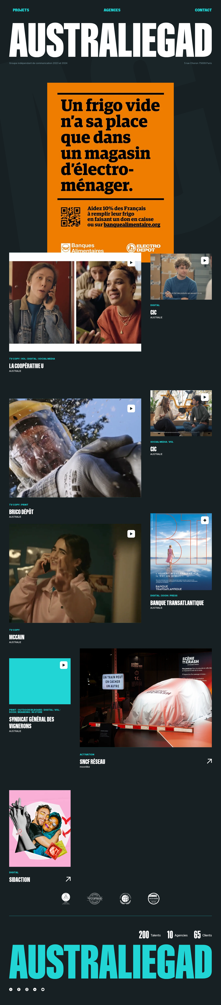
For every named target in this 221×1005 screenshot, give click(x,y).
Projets (21, 10)
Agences (112, 10)
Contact (203, 10)
